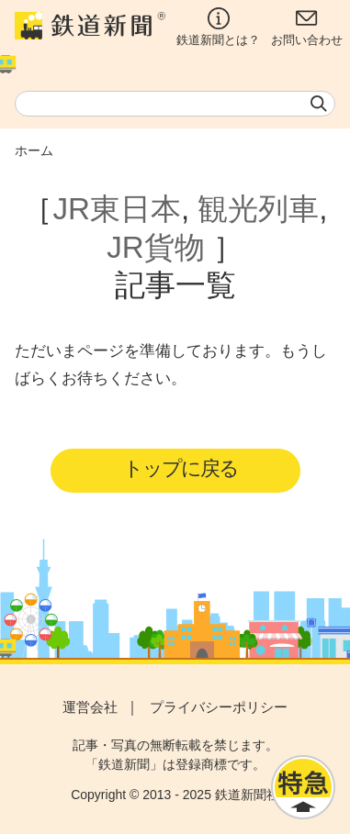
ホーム (34, 150)
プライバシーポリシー (219, 707)
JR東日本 (116, 209)
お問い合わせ (307, 27)
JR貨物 (155, 247)
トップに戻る (180, 468)
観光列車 (258, 209)
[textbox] (175, 104)
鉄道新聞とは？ (218, 27)
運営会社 (90, 707)
